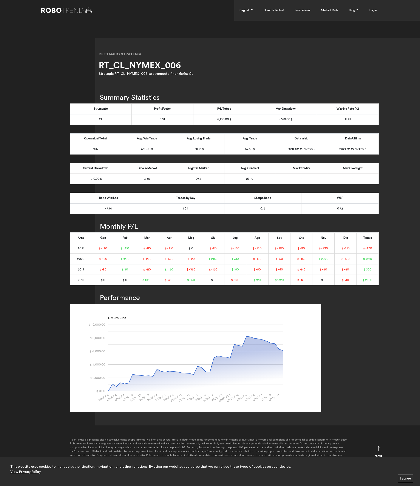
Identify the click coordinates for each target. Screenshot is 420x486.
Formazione (302, 10)
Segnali (246, 10)
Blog (354, 10)
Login (373, 10)
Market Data (329, 10)
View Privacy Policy (25, 471)
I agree (405, 478)
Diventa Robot (274, 10)
